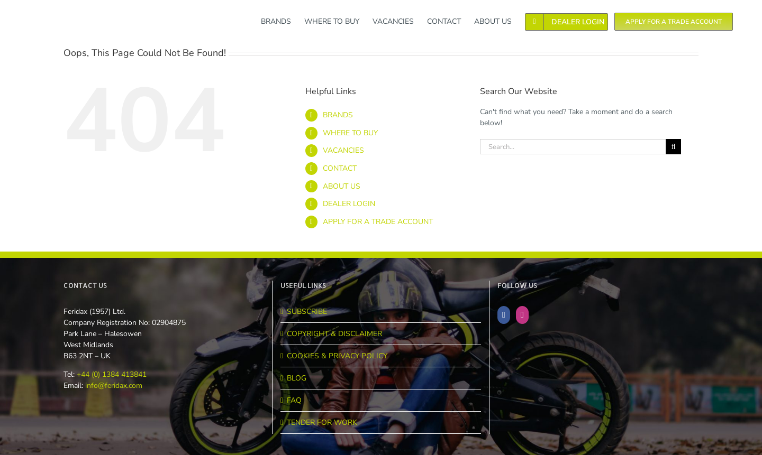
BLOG (296, 378)
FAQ (294, 400)
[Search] (673, 146)
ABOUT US (341, 186)
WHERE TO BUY (350, 133)
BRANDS (338, 115)
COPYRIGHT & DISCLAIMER (334, 334)
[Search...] (573, 146)
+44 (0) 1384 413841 (111, 374)
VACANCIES (343, 150)
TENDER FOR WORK (322, 422)
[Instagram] (522, 315)
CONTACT (340, 168)
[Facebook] (503, 315)
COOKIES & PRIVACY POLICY (337, 356)
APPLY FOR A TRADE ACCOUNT (378, 222)
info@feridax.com (113, 385)
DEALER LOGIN (349, 204)
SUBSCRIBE (307, 312)
